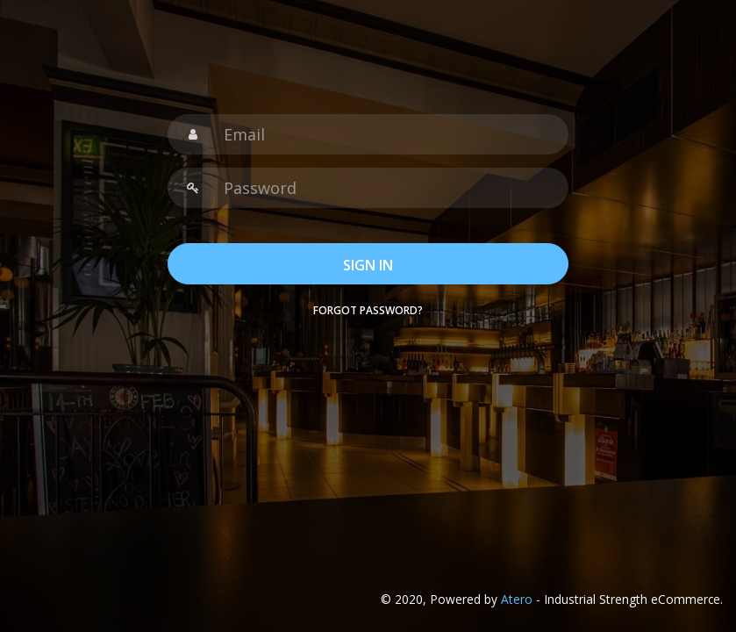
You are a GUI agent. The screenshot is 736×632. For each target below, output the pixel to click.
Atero (516, 599)
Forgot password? (368, 310)
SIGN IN (368, 265)
